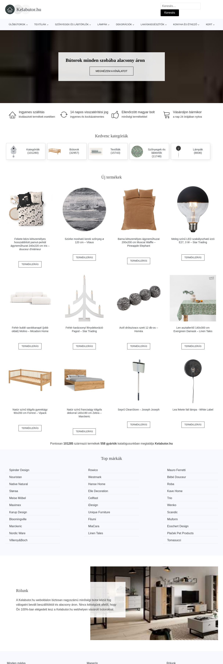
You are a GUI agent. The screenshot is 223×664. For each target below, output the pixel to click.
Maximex (179, 490)
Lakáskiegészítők (152, 24)
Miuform (179, 504)
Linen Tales (17, 518)
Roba (13, 483)
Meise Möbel (18, 490)
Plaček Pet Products (77, 518)
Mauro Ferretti (128, 470)
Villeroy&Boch (128, 518)
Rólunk (171, 641)
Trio (121, 490)
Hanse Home (182, 476)
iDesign (14, 497)
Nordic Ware (182, 511)
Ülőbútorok (17, 24)
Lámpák (102, 24)
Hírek (10, 649)
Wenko (68, 497)
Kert (209, 24)
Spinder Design (20, 470)
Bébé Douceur (73, 476)
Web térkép (94, 649)
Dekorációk (124, 24)
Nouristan (180, 470)
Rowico (69, 470)
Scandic (15, 504)
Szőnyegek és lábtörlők (72, 24)
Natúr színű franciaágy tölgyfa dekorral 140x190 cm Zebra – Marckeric (84, 413)
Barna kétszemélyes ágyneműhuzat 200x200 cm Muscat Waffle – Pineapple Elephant (138, 242)
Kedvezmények (17, 658)
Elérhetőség (174, 649)
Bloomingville (72, 504)
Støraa (68, 483)
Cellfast (69, 490)
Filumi (123, 504)
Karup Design (128, 497)
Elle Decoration (129, 483)
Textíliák (40, 24)
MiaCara (69, 511)
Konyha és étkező (185, 24)
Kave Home (181, 483)
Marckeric (16, 511)
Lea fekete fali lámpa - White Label (193, 409)
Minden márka (16, 641)
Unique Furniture (184, 497)
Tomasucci (181, 518)
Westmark (16, 476)
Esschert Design (129, 511)
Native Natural (128, 476)
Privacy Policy (96, 658)
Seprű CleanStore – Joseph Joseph (138, 409)
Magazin (92, 641)
